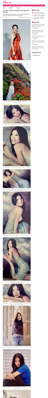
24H (20, 4)
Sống (10, 4)
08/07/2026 (36, 28)
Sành (42, 4)
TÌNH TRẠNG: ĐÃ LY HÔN (36, 55)
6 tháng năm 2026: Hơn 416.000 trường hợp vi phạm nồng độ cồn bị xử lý (38, 42)
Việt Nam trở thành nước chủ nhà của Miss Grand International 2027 (39, 13)
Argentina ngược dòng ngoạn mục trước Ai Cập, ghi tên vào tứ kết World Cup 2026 (38, 31)
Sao (7, 4)
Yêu (14, 4)
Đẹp (30, 4)
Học (17, 4)
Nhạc (27, 4)
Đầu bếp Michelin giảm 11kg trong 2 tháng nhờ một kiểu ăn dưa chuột (39, 15)
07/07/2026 (35, 34)
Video (38, 4)
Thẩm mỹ (18, 7)
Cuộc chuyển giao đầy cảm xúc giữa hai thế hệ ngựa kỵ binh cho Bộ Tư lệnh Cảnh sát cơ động (38, 25)
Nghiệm (33, 4)
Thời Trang (10, 7)
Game (46, 4)
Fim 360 (23, 5)
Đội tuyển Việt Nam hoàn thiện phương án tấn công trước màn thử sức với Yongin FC (38, 47)
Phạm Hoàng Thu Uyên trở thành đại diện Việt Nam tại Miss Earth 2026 (39, 18)
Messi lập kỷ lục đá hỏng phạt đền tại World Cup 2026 (38, 37)
